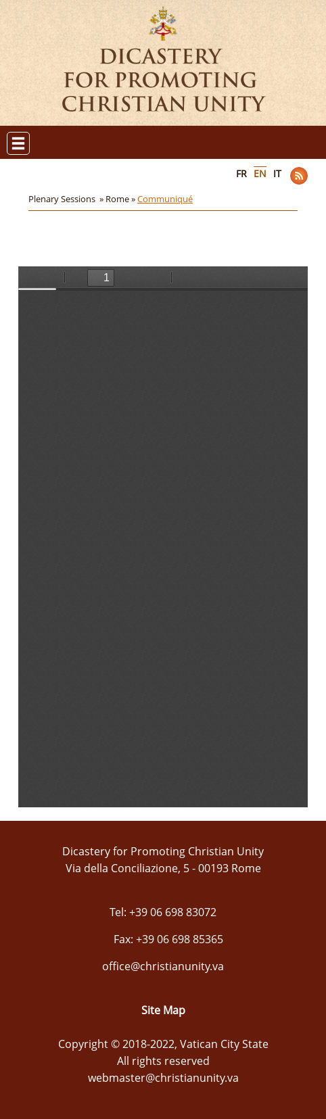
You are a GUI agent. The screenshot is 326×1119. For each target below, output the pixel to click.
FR (241, 173)
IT (277, 173)
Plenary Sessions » (67, 199)
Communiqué (165, 199)
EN (260, 173)
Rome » (121, 199)
